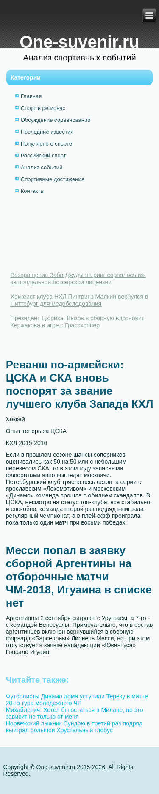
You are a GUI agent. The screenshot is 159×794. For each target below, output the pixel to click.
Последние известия (47, 132)
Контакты (33, 191)
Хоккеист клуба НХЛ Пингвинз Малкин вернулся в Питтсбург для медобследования (79, 300)
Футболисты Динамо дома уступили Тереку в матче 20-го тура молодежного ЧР (77, 699)
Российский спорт (43, 155)
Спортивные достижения (52, 179)
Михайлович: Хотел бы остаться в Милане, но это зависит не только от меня (74, 713)
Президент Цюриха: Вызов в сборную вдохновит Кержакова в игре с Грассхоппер (78, 322)
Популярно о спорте (46, 143)
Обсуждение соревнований (56, 120)
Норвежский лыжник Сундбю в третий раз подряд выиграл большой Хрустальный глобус (74, 727)
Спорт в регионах (43, 108)
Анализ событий (42, 167)
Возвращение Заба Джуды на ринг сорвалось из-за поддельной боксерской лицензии (78, 279)
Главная (31, 96)
